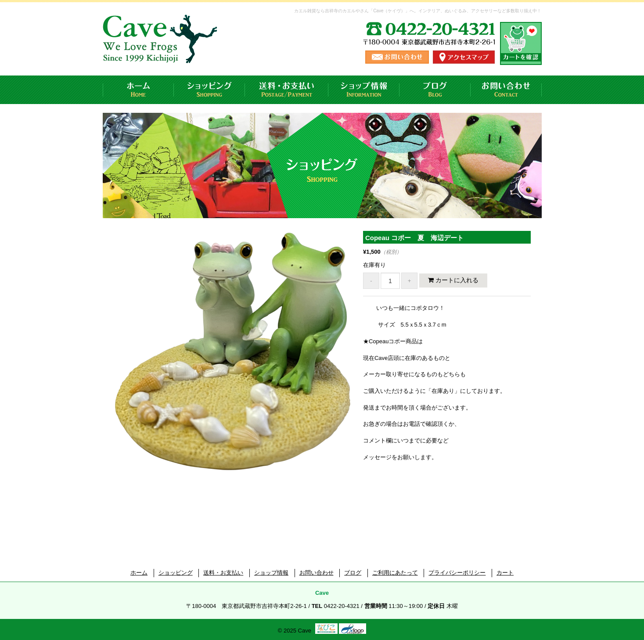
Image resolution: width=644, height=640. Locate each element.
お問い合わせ (506, 90)
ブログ (435, 90)
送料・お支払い (286, 90)
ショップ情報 (363, 90)
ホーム (138, 90)
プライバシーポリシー (457, 572)
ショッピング (209, 90)
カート (505, 572)
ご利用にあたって (395, 572)
